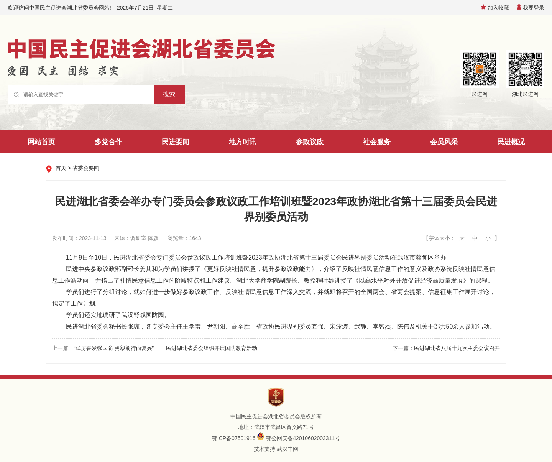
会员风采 (444, 142)
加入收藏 (495, 8)
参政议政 (310, 142)
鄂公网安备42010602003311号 (303, 438)
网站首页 (41, 142)
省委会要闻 (85, 168)
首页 (61, 168)
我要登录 (530, 8)
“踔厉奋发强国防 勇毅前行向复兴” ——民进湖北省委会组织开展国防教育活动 (165, 348)
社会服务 (377, 142)
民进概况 (511, 142)
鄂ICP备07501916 (234, 438)
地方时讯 (242, 142)
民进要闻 (175, 142)
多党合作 (108, 142)
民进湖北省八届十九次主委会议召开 (457, 348)
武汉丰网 (287, 449)
